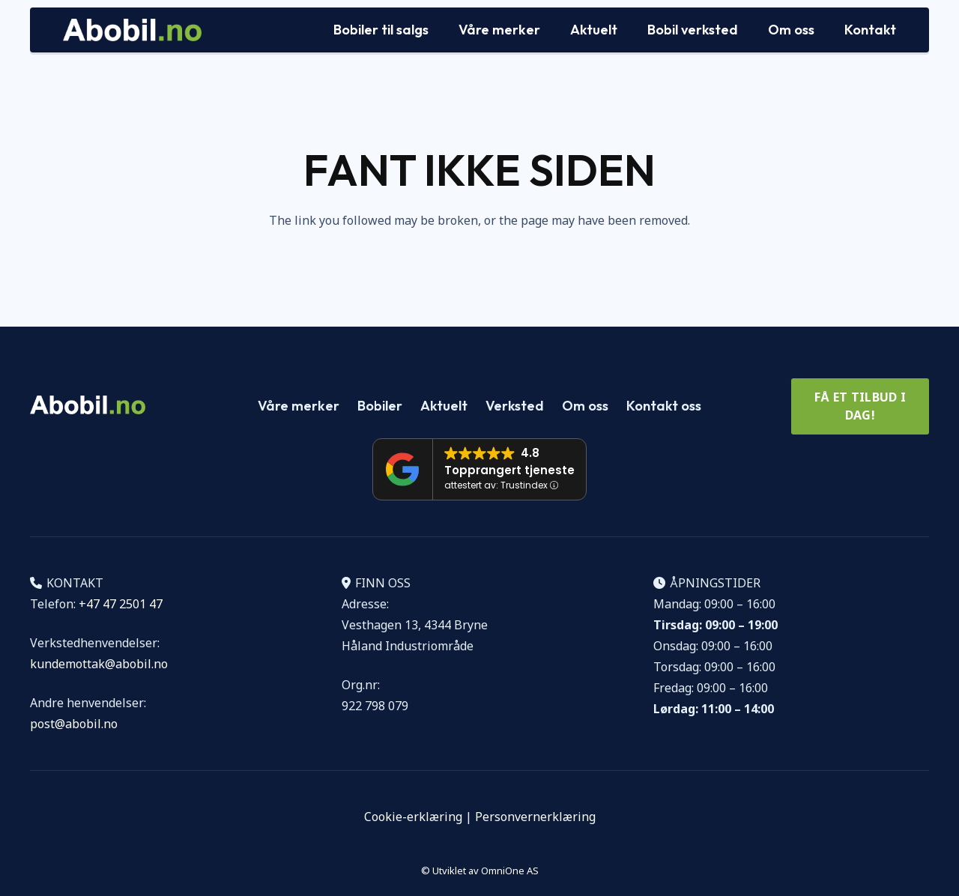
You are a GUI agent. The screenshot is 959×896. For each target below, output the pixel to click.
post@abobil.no (74, 723)
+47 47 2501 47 (121, 604)
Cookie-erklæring (413, 816)
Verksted (514, 405)
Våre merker (298, 405)
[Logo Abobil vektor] (132, 30)
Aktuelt (444, 405)
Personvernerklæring (535, 816)
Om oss (585, 405)
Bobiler (379, 405)
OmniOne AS (510, 870)
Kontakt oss (663, 405)
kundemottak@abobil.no (99, 664)
